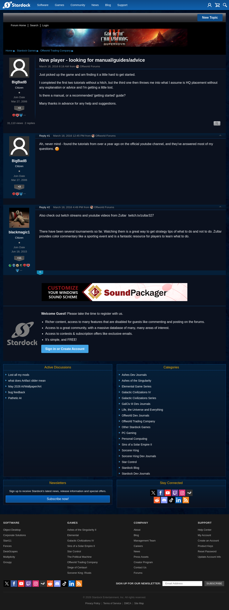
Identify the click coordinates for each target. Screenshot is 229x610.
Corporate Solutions (14, 535)
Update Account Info (209, 556)
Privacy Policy (92, 603)
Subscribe (214, 583)
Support (122, 5)
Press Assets (141, 556)
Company (141, 522)
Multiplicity (9, 556)
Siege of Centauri (77, 567)
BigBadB (19, 82)
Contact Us (140, 567)
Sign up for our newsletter (138, 583)
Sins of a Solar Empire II (81, 545)
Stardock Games (26, 50)
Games (59, 5)
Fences (7, 545)
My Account (204, 535)
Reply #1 (44, 135)
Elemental (73, 535)
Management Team (145, 540)
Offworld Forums (88, 66)
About (137, 529)
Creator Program (143, 562)
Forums (138, 572)
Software (42, 5)
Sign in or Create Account (64, 349)
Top (220, 135)
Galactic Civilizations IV (80, 540)
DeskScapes (10, 551)
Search (34, 25)
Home (9, 50)
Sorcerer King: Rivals (79, 572)
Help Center (204, 529)
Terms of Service (112, 603)
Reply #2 (44, 207)
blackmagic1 (19, 232)
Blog (108, 5)
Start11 (7, 540)
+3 (19, 107)
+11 (19, 257)
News (95, 5)
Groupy (7, 562)
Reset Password (207, 551)
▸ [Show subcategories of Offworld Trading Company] (72, 50)
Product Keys (205, 545)
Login (45, 25)
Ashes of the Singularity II (81, 529)
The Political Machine (79, 556)
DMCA (127, 603)
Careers (138, 545)
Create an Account (208, 540)
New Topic (210, 17)
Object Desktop (12, 529)
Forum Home (18, 25)
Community (77, 5)
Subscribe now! (58, 499)
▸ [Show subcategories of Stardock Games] (38, 50)
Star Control (74, 551)
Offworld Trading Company (55, 50)
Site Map (139, 603)
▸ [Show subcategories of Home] (14, 50)
